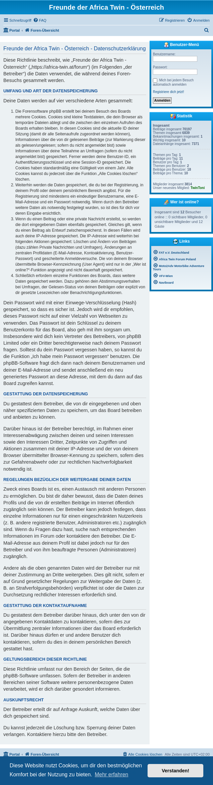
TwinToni (198, 188)
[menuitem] (39, 20)
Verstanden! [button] (175, 770)
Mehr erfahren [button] (112, 774)
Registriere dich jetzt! (168, 92)
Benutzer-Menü (181, 45)
